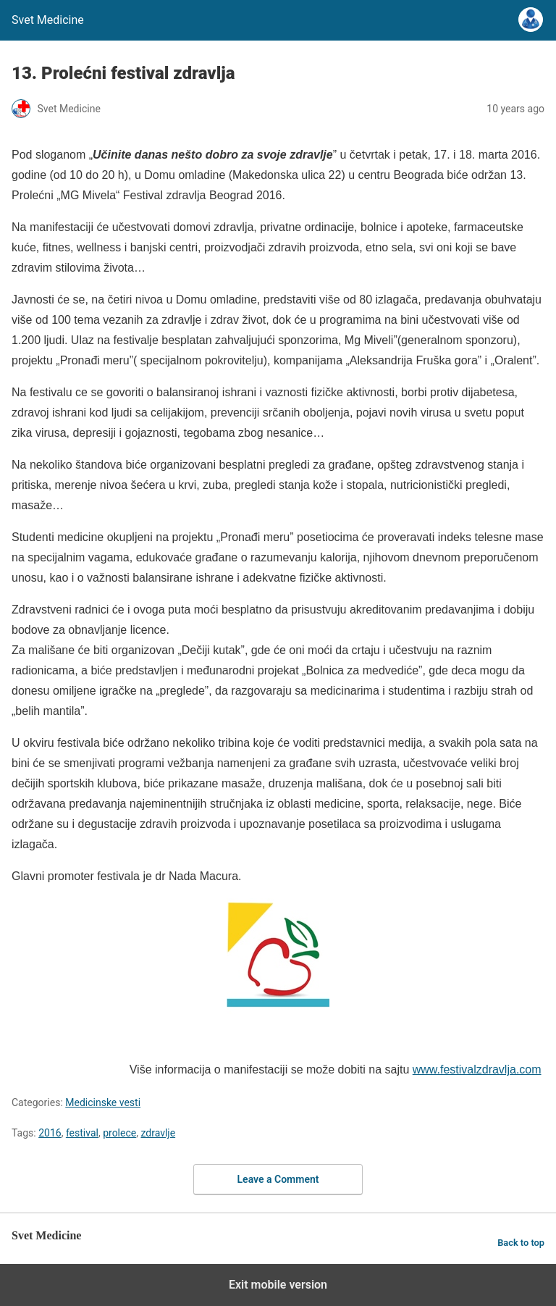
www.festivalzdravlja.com (477, 1069)
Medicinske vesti (102, 1102)
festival (82, 1133)
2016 (49, 1133)
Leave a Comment (278, 1179)
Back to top (520, 1242)
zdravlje (157, 1133)
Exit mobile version (278, 1285)
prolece (119, 1133)
